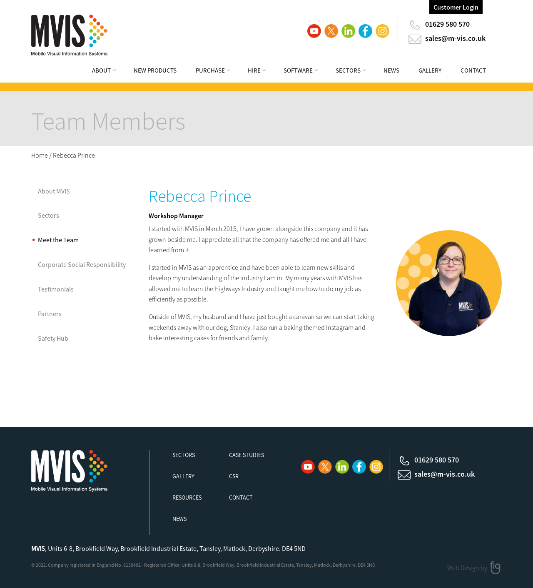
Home (39, 155)
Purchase (210, 70)
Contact (473, 70)
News (391, 70)
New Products (155, 70)
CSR (234, 476)
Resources (187, 497)
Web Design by (467, 567)
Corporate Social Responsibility (82, 264)
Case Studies (246, 455)
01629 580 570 (447, 24)
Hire (254, 70)
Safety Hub (53, 338)
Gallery (429, 70)
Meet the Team (58, 240)
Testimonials (56, 289)
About (101, 70)
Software (298, 70)
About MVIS (54, 191)
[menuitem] (109, 71)
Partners (50, 313)
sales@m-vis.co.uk (455, 38)
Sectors (348, 70)
